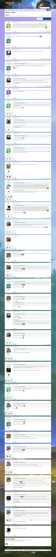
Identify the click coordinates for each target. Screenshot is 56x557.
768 (10, 47)
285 (10, 59)
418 (10, 175)
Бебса (10, 91)
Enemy (37, 34)
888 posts (10, 455)
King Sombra (10, 222)
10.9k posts (10, 231)
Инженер (10, 447)
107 (10, 504)
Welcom (24, 150)
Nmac (46, 279)
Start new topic (38, 21)
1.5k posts (10, 215)
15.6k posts (10, 196)
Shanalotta (10, 349)
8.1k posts (10, 113)
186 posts (10, 505)
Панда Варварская (44, 220)
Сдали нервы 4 (10, 64)
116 (10, 143)
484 (10, 454)
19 (10, 32)
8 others (44, 34)
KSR (46, 49)
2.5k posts (10, 48)
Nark (10, 205)
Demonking (10, 52)
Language (7, 555)
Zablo (41, 34)
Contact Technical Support (20, 555)
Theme (11, 555)
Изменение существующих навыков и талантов (21, 18)
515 (10, 214)
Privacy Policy (14, 555)
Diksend (10, 79)
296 (10, 261)
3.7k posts (10, 274)
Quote (16, 34)
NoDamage (32, 61)
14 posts (10, 33)
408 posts (10, 87)
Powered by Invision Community (46, 555)
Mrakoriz (10, 365)
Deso (10, 238)
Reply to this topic (45, 21)
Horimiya (10, 183)
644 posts (10, 60)
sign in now (25, 542)
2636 (10, 411)
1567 (10, 112)
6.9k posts (10, 412)
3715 (10, 195)
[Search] (42, 9)
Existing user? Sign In (40, 4)
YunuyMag (10, 165)
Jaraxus (39, 34)
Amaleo (44, 279)
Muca (36, 61)
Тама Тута (10, 254)
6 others (39, 61)
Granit (11, 17)
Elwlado (24, 299)
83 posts (10, 537)
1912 (10, 230)
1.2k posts (10, 262)
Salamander (10, 103)
